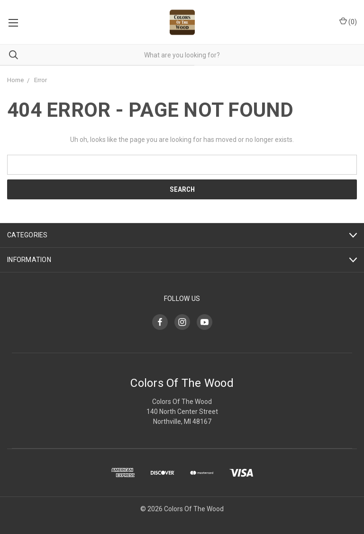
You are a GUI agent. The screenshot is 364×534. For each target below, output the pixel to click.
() (348, 21)
